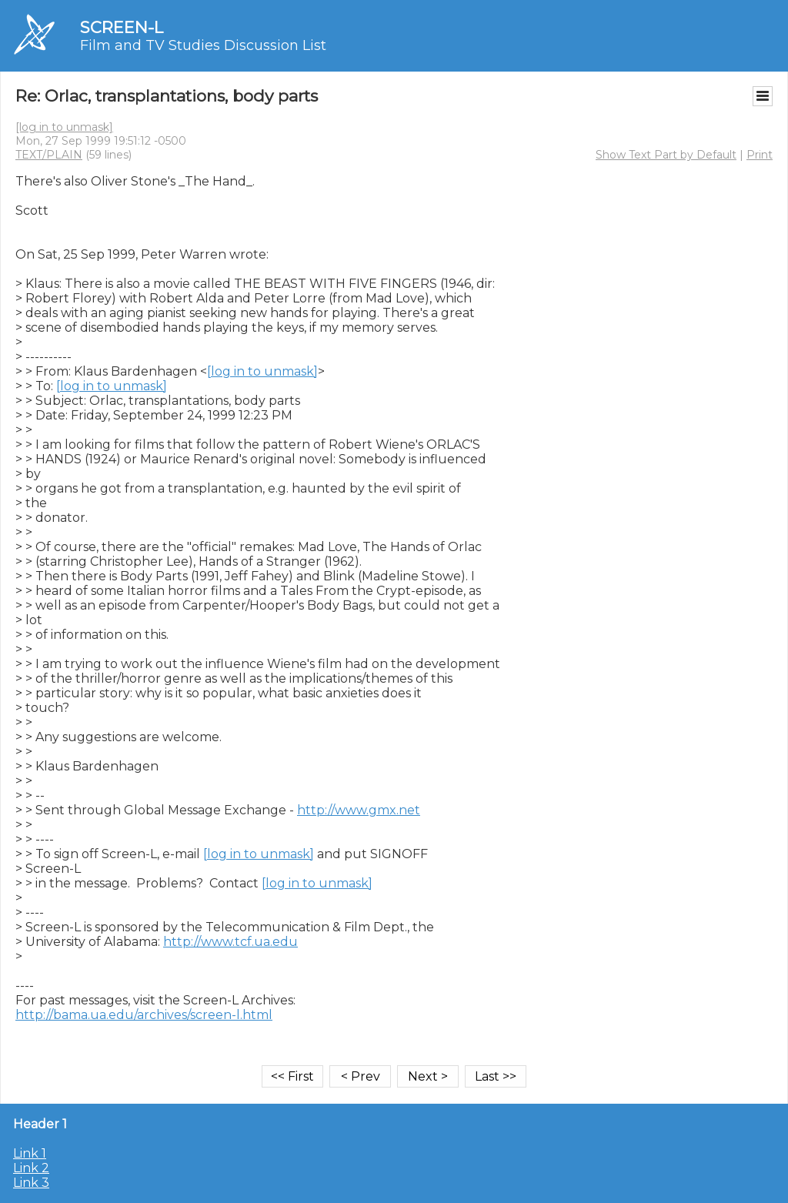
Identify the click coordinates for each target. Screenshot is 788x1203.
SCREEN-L (121, 27)
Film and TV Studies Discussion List (203, 45)
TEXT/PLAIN (48, 155)
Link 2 (31, 1168)
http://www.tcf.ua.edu (230, 941)
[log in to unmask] (64, 127)
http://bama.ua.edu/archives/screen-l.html (143, 1015)
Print (759, 155)
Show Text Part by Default (666, 155)
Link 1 (29, 1153)
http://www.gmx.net (358, 810)
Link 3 (31, 1182)
